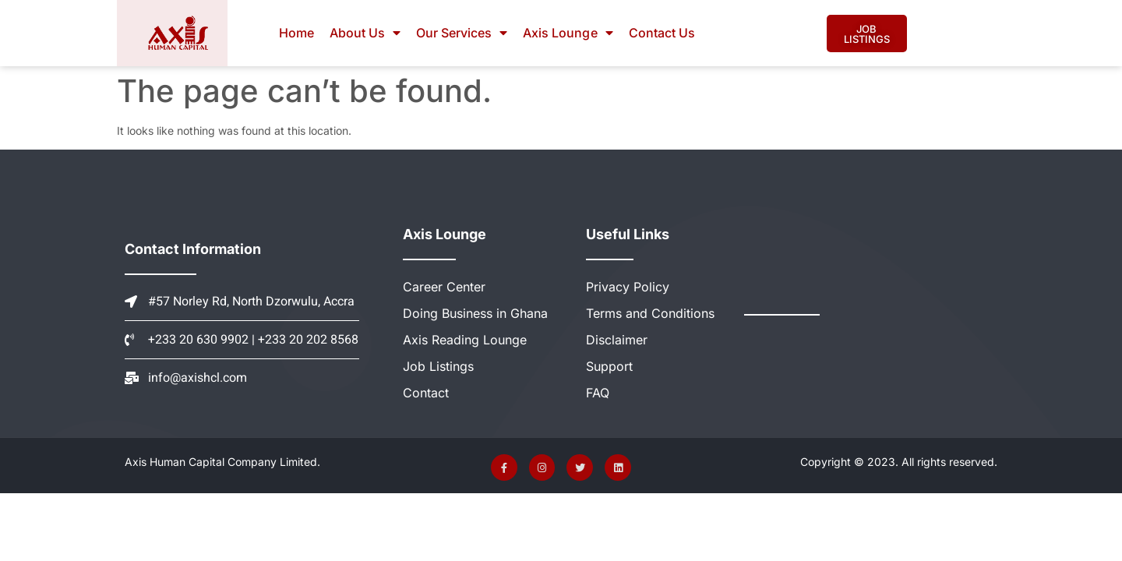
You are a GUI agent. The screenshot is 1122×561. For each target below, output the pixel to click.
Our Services (461, 33)
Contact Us (662, 33)
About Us (365, 33)
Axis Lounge (567, 33)
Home (296, 33)
